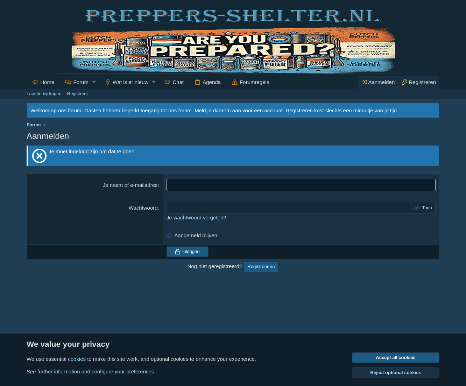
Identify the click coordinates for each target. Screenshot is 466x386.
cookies (77, 359)
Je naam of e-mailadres (130, 185)
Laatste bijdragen (44, 93)
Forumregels (254, 82)
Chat (178, 82)
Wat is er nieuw (130, 82)
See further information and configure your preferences (90, 371)
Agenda (212, 82)
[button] (94, 82)
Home (47, 82)
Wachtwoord (143, 208)
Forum (81, 82)
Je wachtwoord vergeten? (196, 217)
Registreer (77, 93)
